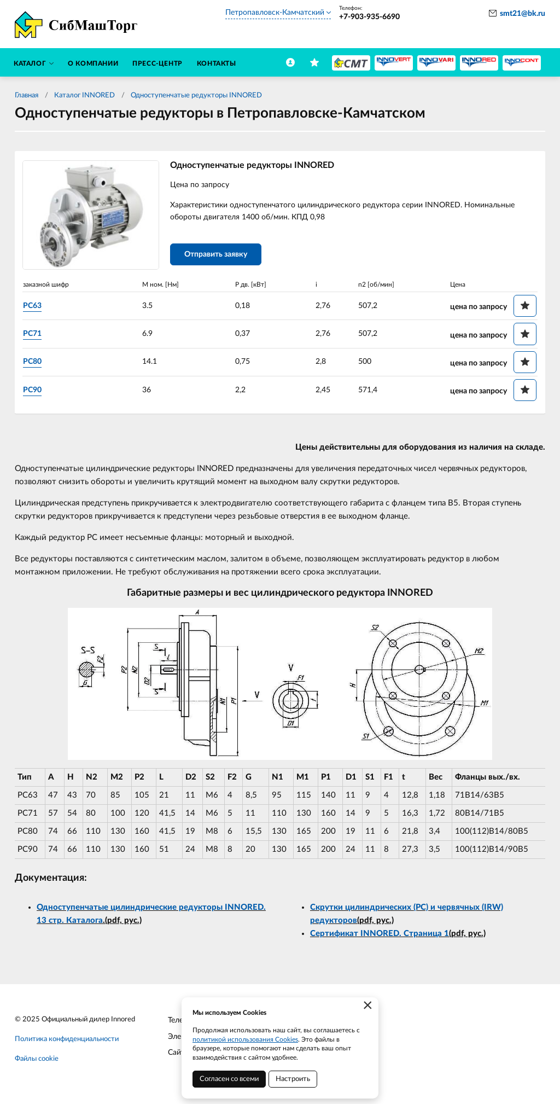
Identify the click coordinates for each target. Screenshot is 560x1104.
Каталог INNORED (84, 95)
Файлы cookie (37, 1059)
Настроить (293, 1079)
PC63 (34, 306)
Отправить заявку (217, 255)
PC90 (34, 390)
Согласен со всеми (229, 1079)
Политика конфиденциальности (67, 1039)
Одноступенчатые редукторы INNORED (196, 95)
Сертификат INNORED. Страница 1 (379, 935)
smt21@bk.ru (522, 14)
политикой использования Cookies (245, 1039)
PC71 (34, 334)
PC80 (34, 362)
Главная (26, 95)
